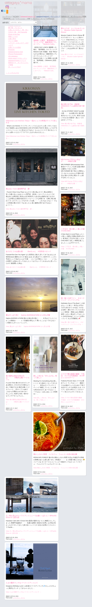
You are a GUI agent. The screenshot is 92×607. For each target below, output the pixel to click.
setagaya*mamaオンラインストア (48, 16)
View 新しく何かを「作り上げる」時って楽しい (43, 399)
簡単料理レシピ (9, 19)
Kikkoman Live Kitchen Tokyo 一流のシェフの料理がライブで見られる (31, 121)
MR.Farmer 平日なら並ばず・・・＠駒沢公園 (70, 160)
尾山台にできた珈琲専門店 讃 (17, 189)
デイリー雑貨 (13, 41)
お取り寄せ (12, 39)
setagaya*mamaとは (28, 16)
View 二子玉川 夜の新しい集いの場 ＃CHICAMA (72, 248)
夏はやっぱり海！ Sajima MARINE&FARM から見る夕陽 (28, 315)
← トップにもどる (12, 73)
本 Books (11, 49)
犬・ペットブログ (14, 67)
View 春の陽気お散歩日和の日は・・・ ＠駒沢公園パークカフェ (17, 402)
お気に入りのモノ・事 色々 (18, 30)
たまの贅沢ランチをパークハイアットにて (22, 583)
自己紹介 (16, 16)
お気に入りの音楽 (14, 47)
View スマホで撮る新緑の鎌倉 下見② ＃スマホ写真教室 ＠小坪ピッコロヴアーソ (72, 400)
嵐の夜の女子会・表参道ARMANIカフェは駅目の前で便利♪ (72, 106)
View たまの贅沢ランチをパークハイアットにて (23, 592)
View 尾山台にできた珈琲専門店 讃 (19, 209)
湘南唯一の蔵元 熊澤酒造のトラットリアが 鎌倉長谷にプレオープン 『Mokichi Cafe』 (45, 42)
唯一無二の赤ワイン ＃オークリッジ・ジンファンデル (72, 299)
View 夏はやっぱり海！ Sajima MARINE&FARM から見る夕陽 (29, 326)
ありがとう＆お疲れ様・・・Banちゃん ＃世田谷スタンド (28, 251)
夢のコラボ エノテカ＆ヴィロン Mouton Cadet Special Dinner (72, 30)
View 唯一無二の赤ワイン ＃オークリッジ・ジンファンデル (72, 323)
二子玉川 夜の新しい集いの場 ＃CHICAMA (73, 230)
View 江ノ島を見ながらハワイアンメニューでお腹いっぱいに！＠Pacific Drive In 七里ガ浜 (31, 532)
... (65, 50)
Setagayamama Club (15, 52)
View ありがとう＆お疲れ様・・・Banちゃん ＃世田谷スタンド (29, 267)
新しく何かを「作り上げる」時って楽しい (45, 377)
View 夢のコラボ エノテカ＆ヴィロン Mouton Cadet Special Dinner (72, 56)
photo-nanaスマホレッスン (17, 58)
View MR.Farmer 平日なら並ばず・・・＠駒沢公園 (71, 182)
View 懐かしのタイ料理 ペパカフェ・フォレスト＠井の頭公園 (56, 468)
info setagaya (12, 56)
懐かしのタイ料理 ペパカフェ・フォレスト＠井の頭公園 (55, 454)
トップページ (7, 16)
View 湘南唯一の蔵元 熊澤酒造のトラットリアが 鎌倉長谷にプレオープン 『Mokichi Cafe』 (45, 69)
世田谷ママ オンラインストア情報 (73, 16)
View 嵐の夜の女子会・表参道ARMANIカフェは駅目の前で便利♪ (72, 126)
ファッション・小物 (23, 19)
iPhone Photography (15, 54)
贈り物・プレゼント (15, 28)
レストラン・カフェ (38, 19)
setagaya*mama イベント (17, 60)
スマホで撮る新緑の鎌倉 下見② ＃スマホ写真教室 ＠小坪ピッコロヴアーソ (72, 376)
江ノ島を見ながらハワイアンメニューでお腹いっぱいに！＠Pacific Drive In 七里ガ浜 (31, 516)
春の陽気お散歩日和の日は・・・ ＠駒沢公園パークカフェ (17, 378)
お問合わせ (50, 19)
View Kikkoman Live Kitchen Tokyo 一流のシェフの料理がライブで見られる (31, 137)
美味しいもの (13, 36)
